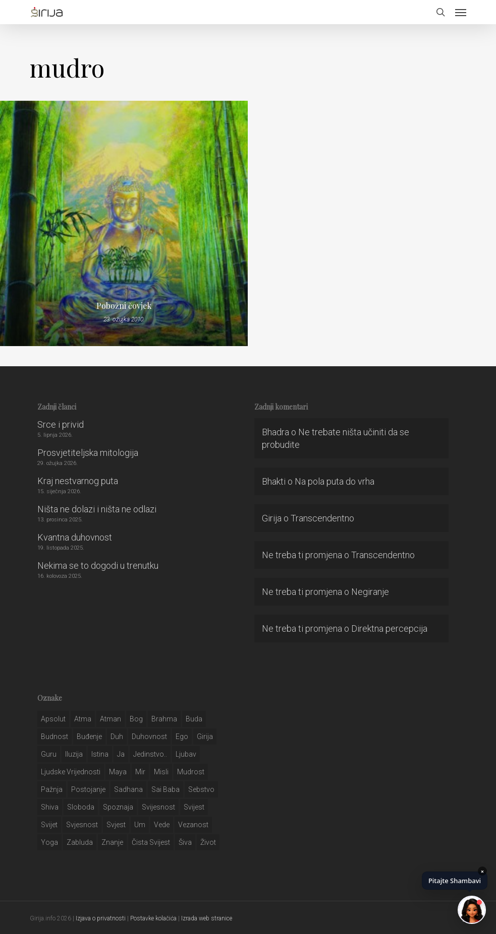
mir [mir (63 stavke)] (140, 772)
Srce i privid (60, 424)
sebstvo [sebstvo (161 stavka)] (201, 789)
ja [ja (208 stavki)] (121, 754)
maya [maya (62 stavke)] (118, 772)
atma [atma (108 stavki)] (82, 719)
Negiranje (370, 591)
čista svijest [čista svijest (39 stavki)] (151, 842)
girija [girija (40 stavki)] (205, 736)
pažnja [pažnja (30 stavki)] (52, 789)
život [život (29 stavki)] (208, 842)
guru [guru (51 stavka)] (49, 754)
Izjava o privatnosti (101, 918)
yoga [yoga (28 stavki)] (49, 842)
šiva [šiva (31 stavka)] (185, 842)
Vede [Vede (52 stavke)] (162, 825)
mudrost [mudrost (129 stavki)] (190, 772)
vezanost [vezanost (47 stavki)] (193, 825)
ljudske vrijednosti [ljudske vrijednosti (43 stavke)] (70, 772)
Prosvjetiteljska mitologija (87, 452)
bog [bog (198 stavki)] (136, 719)
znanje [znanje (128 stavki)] (112, 842)
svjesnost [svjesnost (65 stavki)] (82, 825)
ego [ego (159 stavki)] (182, 736)
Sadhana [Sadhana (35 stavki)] (128, 789)
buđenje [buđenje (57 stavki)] (89, 736)
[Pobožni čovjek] (124, 223)
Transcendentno (322, 518)
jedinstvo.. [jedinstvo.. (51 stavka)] (150, 754)
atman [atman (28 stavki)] (110, 719)
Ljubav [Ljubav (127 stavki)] (186, 754)
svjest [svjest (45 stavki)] (116, 825)
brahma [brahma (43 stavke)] (164, 719)
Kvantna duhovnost (74, 537)
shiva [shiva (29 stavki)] (50, 807)
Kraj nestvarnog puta (77, 481)
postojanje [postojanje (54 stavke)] (88, 789)
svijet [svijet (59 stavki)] (49, 825)
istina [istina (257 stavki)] (99, 754)
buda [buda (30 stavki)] (194, 719)
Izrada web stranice (206, 918)
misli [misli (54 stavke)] (161, 772)
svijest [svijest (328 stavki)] (194, 807)
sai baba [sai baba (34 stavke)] (165, 789)
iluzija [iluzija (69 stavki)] (74, 754)
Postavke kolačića (153, 918)
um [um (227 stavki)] (139, 825)
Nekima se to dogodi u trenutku (97, 565)
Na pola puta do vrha (334, 481)
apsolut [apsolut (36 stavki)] (53, 719)
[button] (460, 12)
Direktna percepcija (389, 628)
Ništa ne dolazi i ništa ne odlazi (96, 509)
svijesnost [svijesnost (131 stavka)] (158, 807)
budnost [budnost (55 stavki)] (54, 736)
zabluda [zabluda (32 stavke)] (80, 842)
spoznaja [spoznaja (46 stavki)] (118, 807)
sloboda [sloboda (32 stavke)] (80, 807)
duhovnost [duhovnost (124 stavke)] (149, 736)
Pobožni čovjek (123, 306)
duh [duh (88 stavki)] (117, 736)
